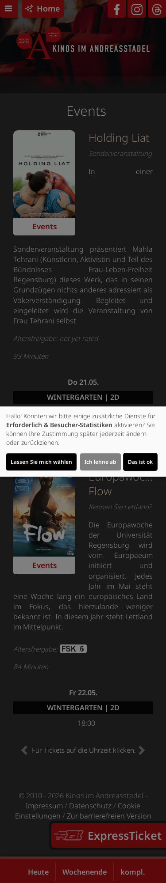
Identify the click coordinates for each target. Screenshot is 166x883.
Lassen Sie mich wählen (41, 462)
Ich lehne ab (100, 462)
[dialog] (83, 441)
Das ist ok (140, 462)
